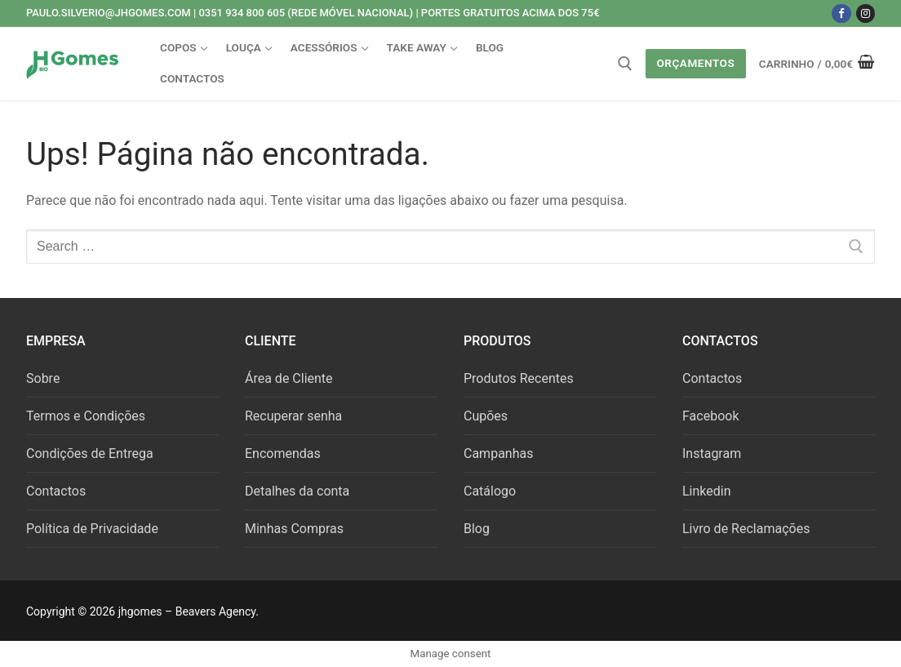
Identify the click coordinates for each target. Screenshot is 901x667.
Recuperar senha (293, 416)
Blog (477, 528)
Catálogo (490, 491)
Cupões (486, 416)
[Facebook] (841, 13)
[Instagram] (865, 13)
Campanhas (498, 453)
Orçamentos (695, 62)
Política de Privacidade (92, 528)
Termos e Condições (85, 416)
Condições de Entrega (89, 453)
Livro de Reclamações (746, 528)
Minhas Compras (294, 528)
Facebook (710, 416)
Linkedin (706, 491)
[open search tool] (625, 63)
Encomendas (283, 453)
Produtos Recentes (519, 378)
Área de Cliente (289, 378)
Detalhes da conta (297, 491)
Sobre (43, 378)
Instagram (711, 453)
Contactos (56, 491)
